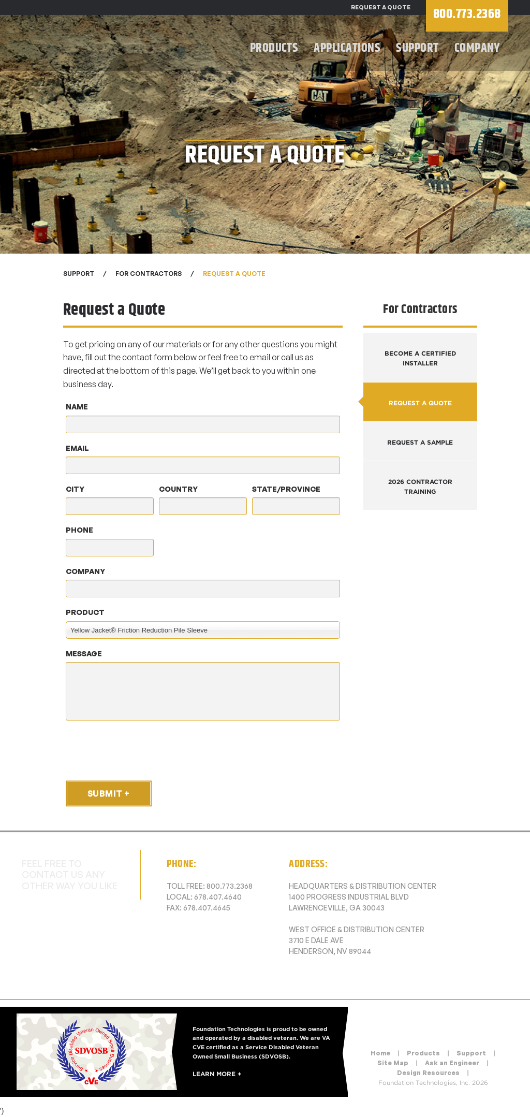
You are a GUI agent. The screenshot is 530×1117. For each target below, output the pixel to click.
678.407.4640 (218, 896)
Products (274, 48)
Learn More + (217, 1074)
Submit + (108, 793)
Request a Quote (380, 7)
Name (77, 406)
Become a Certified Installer (420, 358)
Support (417, 48)
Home (380, 1053)
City (75, 488)
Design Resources (428, 1073)
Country (178, 488)
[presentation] (141, 750)
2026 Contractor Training (420, 486)
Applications (347, 48)
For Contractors (148, 273)
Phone (79, 529)
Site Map (392, 1063)
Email (77, 448)
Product (85, 612)
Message (84, 653)
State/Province (286, 488)
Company (477, 48)
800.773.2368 (230, 885)
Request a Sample (420, 442)
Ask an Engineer (452, 1063)
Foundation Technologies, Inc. (115, 44)
